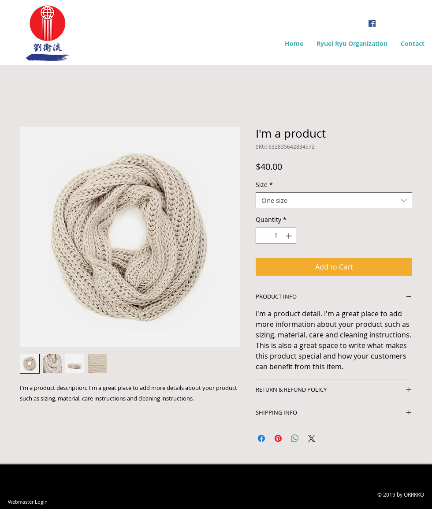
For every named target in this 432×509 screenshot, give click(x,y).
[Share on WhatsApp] (295, 438)
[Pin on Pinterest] (278, 438)
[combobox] (334, 200)
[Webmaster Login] (27, 501)
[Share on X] (311, 438)
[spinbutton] (276, 235)
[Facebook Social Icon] (372, 23)
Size (264, 185)
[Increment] (289, 235)
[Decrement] (262, 235)
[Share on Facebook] (261, 438)
